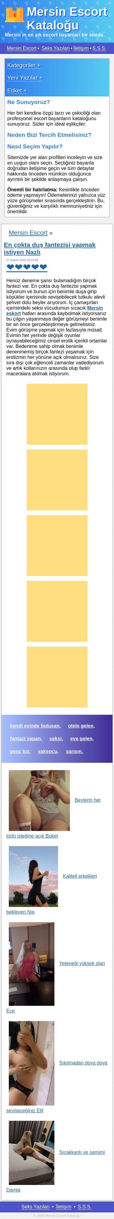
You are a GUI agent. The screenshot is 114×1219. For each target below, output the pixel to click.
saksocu (47, 751)
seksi (56, 738)
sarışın (74, 751)
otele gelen (81, 725)
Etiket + (17, 90)
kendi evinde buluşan (35, 725)
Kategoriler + (23, 65)
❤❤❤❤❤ (26, 267)
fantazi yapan (25, 738)
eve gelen (81, 738)
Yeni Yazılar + (25, 78)
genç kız (19, 751)
